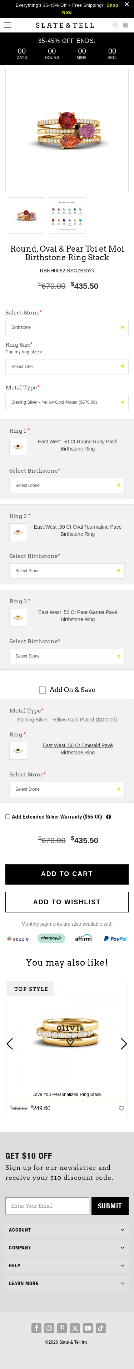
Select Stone (27, 774)
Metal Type (26, 710)
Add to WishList (67, 902)
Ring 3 (20, 601)
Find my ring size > (24, 351)
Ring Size (67, 348)
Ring (17, 734)
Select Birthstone (34, 470)
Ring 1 (19, 430)
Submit (110, 1206)
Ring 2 (20, 516)
